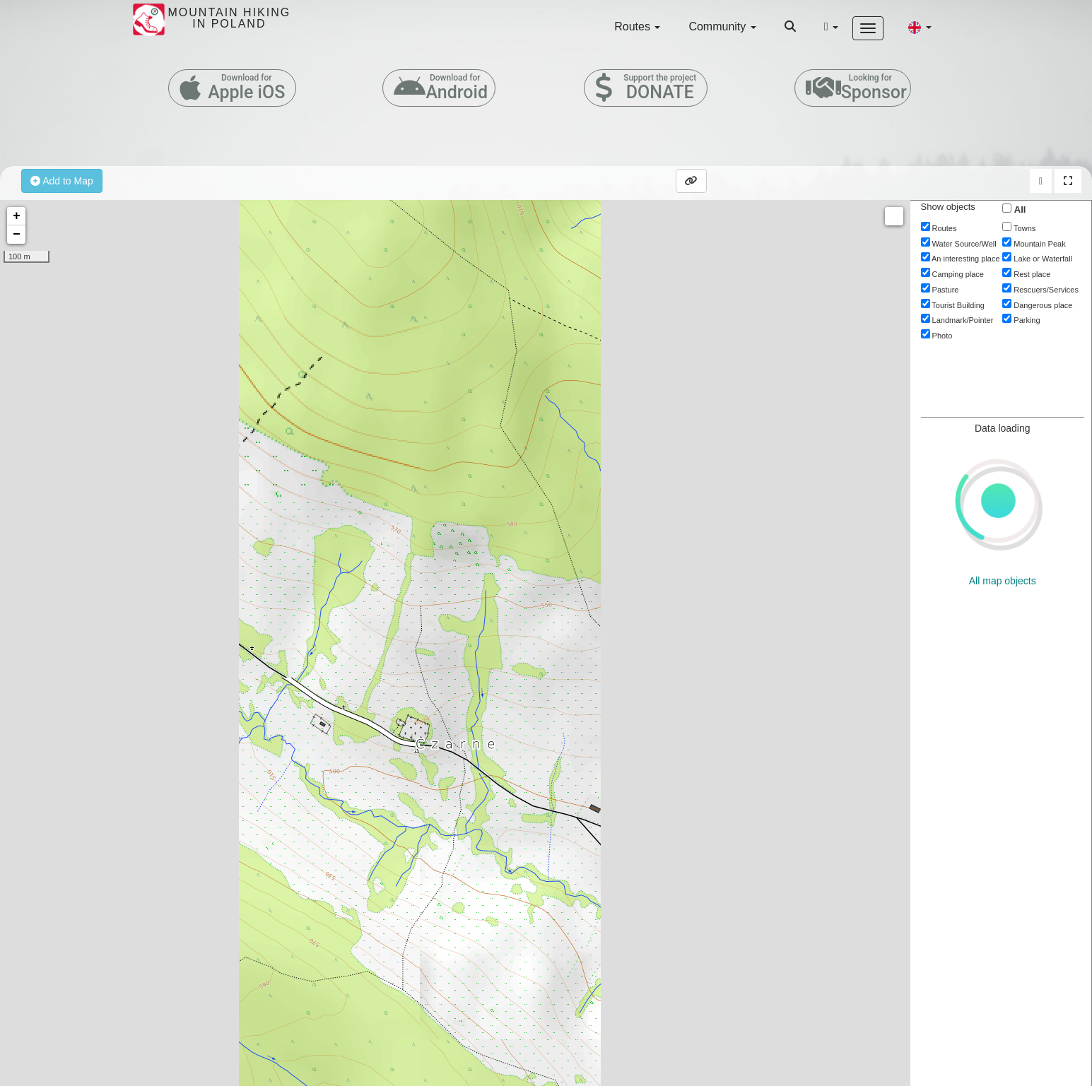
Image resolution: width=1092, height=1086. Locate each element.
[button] (919, 27)
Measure (894, 216)
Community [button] (722, 26)
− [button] (16, 234)
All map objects (1002, 580)
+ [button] (16, 216)
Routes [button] (637, 26)
